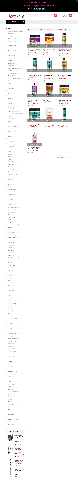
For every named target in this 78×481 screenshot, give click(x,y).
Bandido (10, 247)
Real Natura (11, 187)
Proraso (10, 374)
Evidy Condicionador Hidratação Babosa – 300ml (34, 74)
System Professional (12, 404)
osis (9, 364)
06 (47, 29)
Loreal (9, 151)
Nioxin (9, 353)
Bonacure (10, 63)
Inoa (9, 121)
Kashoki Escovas (12, 310)
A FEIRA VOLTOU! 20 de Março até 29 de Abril (39, 4)
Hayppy (10, 293)
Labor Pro (10, 141)
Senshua (10, 394)
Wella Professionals (12, 237)
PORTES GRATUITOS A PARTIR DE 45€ (39, 8)
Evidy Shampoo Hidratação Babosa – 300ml (64, 124)
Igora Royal (10, 116)
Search (55, 15)
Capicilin (10, 255)
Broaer (9, 252)
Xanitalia (10, 424)
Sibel (9, 214)
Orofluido (10, 169)
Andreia (10, 245)
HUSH (9, 298)
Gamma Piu (10, 101)
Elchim (9, 270)
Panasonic (10, 177)
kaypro (9, 313)
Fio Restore (10, 285)
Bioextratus (10, 55)
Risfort (9, 202)
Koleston (10, 136)
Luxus (9, 154)
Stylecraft (10, 399)
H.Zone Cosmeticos (12, 111)
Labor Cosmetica (12, 318)
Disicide (10, 83)
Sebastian (10, 386)
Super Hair (10, 401)
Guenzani (10, 108)
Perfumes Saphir (12, 182)
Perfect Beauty (11, 369)
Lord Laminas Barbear (13, 331)
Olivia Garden (11, 361)
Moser (9, 161)
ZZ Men (10, 427)
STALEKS (10, 396)
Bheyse (10, 53)
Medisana (10, 343)
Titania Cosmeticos (12, 230)
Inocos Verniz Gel (12, 300)
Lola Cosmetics (11, 149)
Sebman (10, 389)
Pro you (10, 184)
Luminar (10, 336)
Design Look (11, 265)
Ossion (9, 366)
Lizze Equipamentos (12, 326)
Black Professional (12, 58)
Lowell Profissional (12, 333)
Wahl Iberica (11, 235)
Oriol (9, 166)
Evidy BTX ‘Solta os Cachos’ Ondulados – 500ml (34, 49)
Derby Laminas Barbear (13, 78)
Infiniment (10, 118)
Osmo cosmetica (12, 171)
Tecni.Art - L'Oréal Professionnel (15, 225)
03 (44, 29)
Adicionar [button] (36, 46)
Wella (9, 417)
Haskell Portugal (12, 290)
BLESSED (10, 250)
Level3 (9, 321)
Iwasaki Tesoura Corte (13, 303)
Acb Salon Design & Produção (15, 31)
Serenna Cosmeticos (13, 207)
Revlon (9, 381)
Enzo (9, 275)
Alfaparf (10, 240)
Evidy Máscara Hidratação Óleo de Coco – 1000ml (49, 124)
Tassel (9, 407)
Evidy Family (11, 283)
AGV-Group (10, 38)
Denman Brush (11, 75)
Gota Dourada (11, 106)
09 (49, 29)
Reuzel (9, 197)
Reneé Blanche (11, 189)
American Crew (11, 242)
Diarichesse (10, 81)
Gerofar (10, 103)
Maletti (9, 159)
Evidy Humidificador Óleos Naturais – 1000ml (49, 99)
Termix (9, 227)
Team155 (10, 412)
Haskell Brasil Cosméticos (14, 113)
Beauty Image (11, 50)
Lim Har (10, 323)
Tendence (10, 414)
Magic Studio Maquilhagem (14, 338)
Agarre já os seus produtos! (39, 9)
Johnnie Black (11, 131)
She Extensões (11, 212)
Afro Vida (10, 36)
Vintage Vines (11, 232)
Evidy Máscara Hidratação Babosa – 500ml (34, 124)
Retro (9, 379)
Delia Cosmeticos (12, 73)
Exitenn (9, 98)
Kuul (9, 139)
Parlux (9, 179)
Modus (9, 346)
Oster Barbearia (11, 174)
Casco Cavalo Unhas (12, 257)
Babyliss (10, 48)
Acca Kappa (10, 33)
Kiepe (9, 134)
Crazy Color (10, 262)
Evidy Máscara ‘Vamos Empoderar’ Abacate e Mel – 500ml (64, 100)
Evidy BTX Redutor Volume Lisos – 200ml (49, 49)
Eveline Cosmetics (12, 96)
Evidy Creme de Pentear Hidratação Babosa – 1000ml (48, 75)
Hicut (9, 295)
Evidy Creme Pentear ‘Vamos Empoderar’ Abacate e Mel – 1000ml (64, 75)
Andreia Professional (13, 45)
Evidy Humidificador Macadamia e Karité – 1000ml (33, 100)
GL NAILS (10, 288)
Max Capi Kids (11, 341)
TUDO (55, 29)
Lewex (9, 146)
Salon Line (10, 384)
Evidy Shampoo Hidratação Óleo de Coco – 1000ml (34, 148)
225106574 (64, 16)
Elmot (9, 273)
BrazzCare (10, 65)
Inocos (9, 123)
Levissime (10, 144)
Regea (9, 376)
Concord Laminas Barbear (14, 68)
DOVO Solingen (11, 86)
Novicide (10, 356)
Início (7, 25)
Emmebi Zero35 (11, 91)
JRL (9, 305)
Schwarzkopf (11, 204)
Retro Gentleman (12, 192)
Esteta (9, 93)
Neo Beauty (11, 351)
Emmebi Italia (11, 88)
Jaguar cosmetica (12, 126)
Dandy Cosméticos (12, 70)
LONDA (10, 328)
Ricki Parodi (10, 199)
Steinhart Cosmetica (12, 219)
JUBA (9, 308)
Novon (9, 358)
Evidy (9, 280)
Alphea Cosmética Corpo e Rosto (15, 41)
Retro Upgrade (11, 194)
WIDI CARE (10, 422)
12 (52, 29)
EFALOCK (10, 268)
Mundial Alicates (12, 164)
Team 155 (10, 409)
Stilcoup (10, 222)
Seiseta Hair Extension (13, 391)
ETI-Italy (10, 278)
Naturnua (10, 348)
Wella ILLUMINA (12, 419)
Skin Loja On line (12, 217)
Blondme (10, 60)
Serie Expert (11, 209)
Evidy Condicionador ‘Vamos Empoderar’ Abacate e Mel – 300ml (64, 50)
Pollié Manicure (11, 371)
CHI (9, 260)
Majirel (9, 156)
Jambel (9, 129)
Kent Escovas (11, 316)
